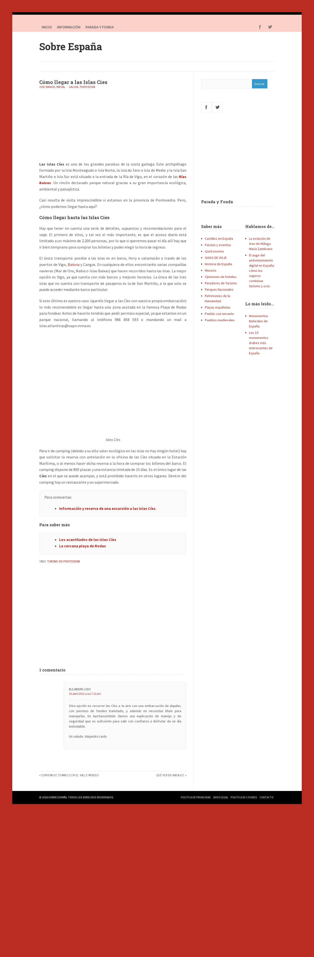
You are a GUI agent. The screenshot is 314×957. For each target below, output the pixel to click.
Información (68, 26)
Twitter (270, 27)
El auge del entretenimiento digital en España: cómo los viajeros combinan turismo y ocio (262, 270)
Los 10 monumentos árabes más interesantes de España (261, 342)
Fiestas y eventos (218, 245)
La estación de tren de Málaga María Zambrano (261, 243)
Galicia (73, 87)
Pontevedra (87, 87)
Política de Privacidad (196, 797)
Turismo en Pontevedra (63, 561)
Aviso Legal (220, 797)
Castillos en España (219, 238)
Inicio (47, 26)
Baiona (73, 264)
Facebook (260, 27)
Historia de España (218, 264)
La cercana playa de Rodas (82, 545)
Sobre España (70, 46)
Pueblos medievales (220, 320)
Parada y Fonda (217, 201)
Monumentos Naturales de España (258, 321)
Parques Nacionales (219, 289)
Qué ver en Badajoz (170, 775)
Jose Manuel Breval (52, 87)
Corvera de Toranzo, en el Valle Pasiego (70, 775)
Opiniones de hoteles (220, 277)
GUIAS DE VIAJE (216, 257)
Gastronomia (214, 251)
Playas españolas (217, 307)
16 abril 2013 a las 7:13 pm (85, 693)
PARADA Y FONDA (99, 26)
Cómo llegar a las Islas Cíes (73, 82)
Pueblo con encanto (219, 313)
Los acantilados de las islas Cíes (87, 539)
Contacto (267, 797)
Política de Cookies (244, 797)
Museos (210, 270)
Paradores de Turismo (221, 283)
